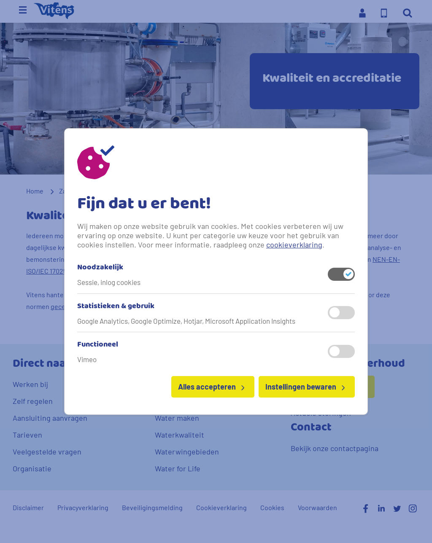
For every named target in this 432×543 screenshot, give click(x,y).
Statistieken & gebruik (115, 306)
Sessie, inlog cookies (108, 282)
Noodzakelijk (100, 268)
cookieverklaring (294, 244)
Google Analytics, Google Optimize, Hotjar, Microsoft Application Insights (186, 321)
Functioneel (97, 345)
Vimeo (87, 359)
